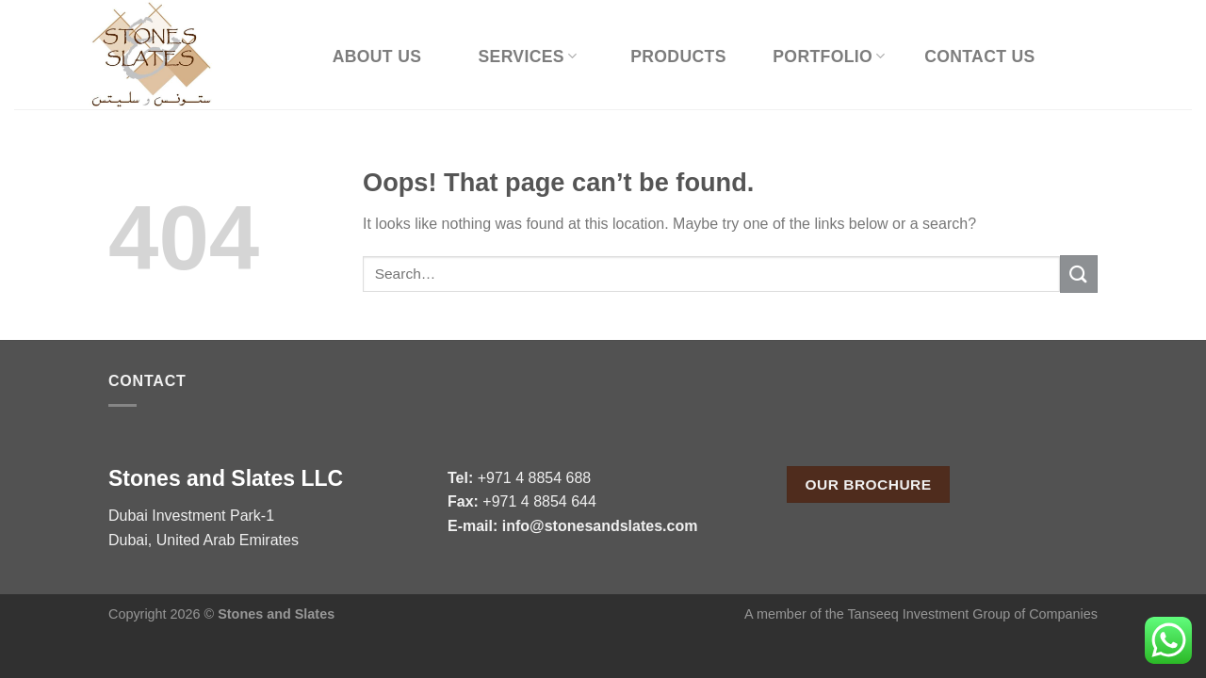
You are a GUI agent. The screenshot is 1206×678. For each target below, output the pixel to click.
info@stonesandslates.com (600, 526)
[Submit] (1079, 273)
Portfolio (829, 56)
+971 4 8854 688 (535, 478)
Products (678, 56)
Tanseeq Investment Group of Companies (972, 614)
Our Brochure (869, 484)
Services (527, 56)
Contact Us (979, 56)
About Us (377, 56)
